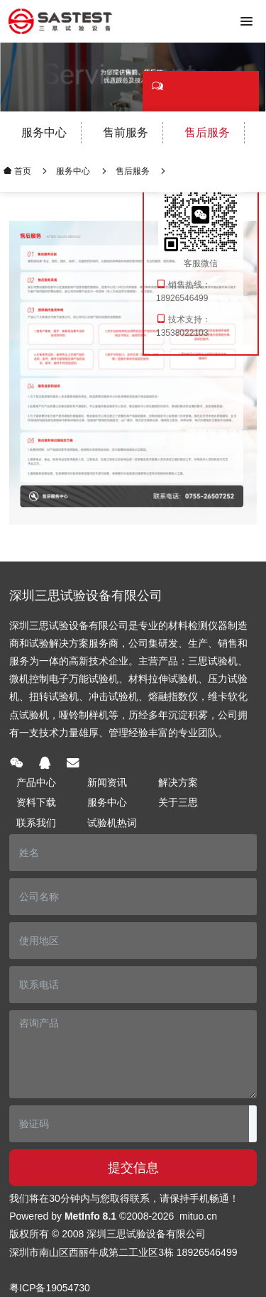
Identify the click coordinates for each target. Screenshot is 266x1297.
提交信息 (133, 1168)
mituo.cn (198, 1216)
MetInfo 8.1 (90, 1216)
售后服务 (207, 132)
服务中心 (44, 132)
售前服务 (125, 132)
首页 (21, 170)
